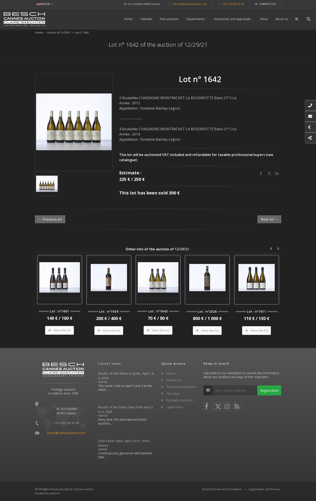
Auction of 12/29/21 (59, 32)
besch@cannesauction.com (188, 4)
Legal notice (175, 407)
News (264, 19)
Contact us (265, 4)
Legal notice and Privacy (264, 489)
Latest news (109, 363)
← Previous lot (50, 219)
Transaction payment (181, 387)
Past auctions (169, 19)
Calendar (146, 19)
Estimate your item (180, 400)
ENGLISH (44, 4)
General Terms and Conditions (222, 489)
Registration (269, 390)
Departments (195, 19)
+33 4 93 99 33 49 (231, 4)
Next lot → (269, 219)
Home (128, 19)
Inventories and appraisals (232, 19)
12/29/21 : (158, 249)
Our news (173, 393)
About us (281, 19)
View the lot (59, 330)
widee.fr (55, 493)
